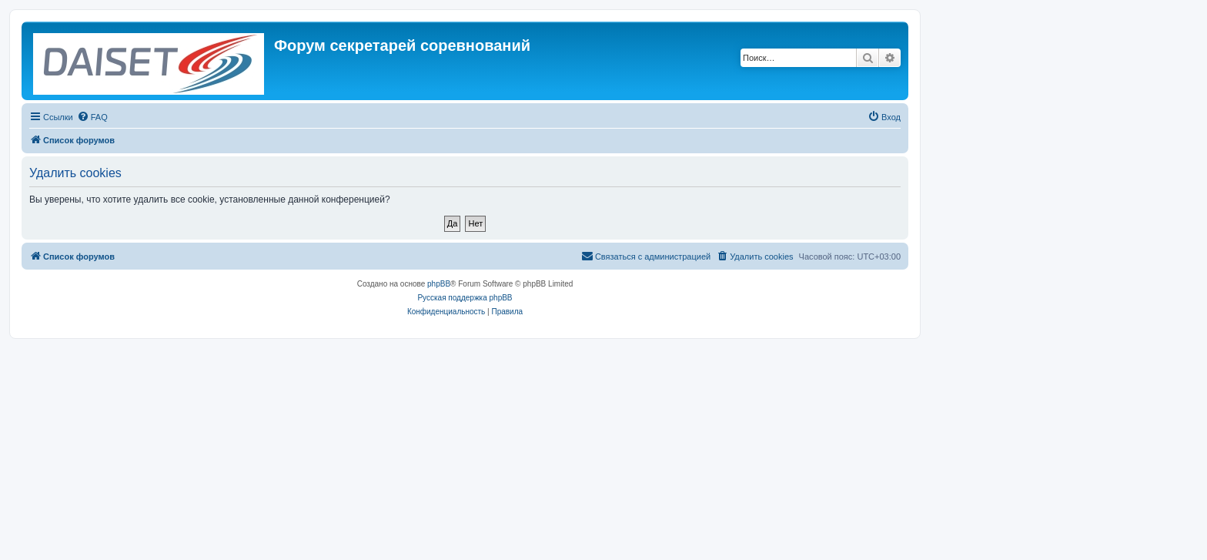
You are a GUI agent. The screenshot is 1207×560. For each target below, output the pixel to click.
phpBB (438, 284)
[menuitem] (92, 117)
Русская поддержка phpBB (464, 297)
